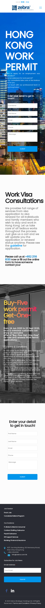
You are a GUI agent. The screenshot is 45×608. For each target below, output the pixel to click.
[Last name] (22, 113)
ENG (17, 2)
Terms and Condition (21, 603)
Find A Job (7, 513)
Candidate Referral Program (14, 516)
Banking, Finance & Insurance (14, 540)
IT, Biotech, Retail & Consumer (14, 527)
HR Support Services (11, 537)
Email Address (10, 565)
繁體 (22, 2)
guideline (16, 245)
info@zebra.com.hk (19, 554)
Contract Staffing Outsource (14, 530)
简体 (27, 2)
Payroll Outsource (10, 534)
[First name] (22, 105)
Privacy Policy (35, 603)
